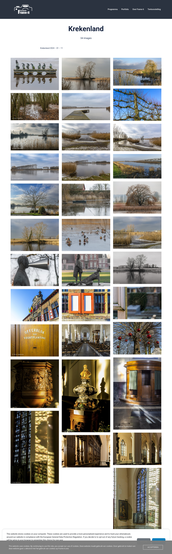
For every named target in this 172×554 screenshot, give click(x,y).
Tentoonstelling (154, 9)
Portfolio (125, 9)
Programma (113, 9)
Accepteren (153, 547)
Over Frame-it (138, 9)
